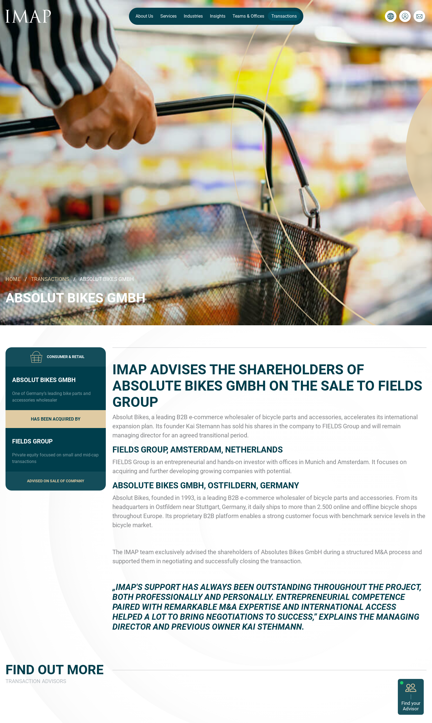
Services (168, 16)
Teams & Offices (248, 16)
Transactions (284, 16)
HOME (13, 279)
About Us (144, 16)
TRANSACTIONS (50, 279)
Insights (217, 16)
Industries (193, 16)
